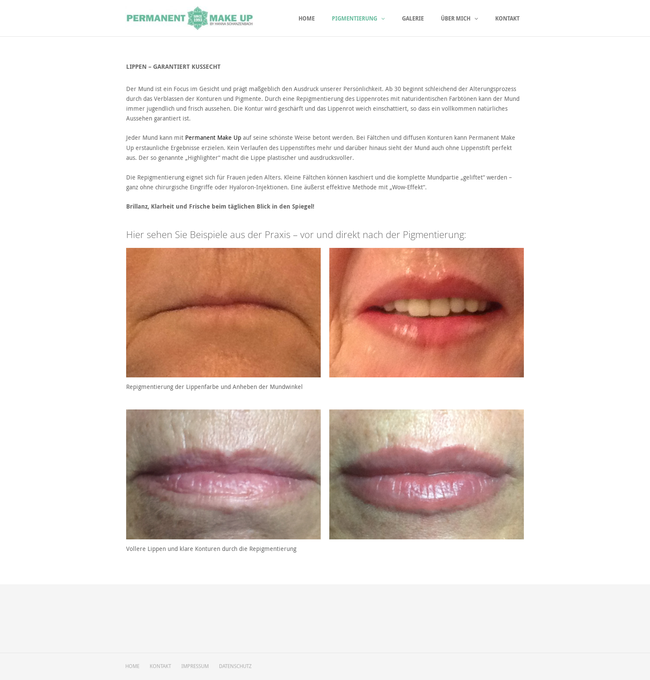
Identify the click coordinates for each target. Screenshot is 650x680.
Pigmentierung (373, 18)
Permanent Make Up (213, 137)
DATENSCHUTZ (240, 666)
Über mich (466, 18)
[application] (396, 18)
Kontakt (509, 18)
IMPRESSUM (198, 666)
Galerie (423, 18)
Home (326, 18)
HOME (132, 666)
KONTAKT (162, 666)
